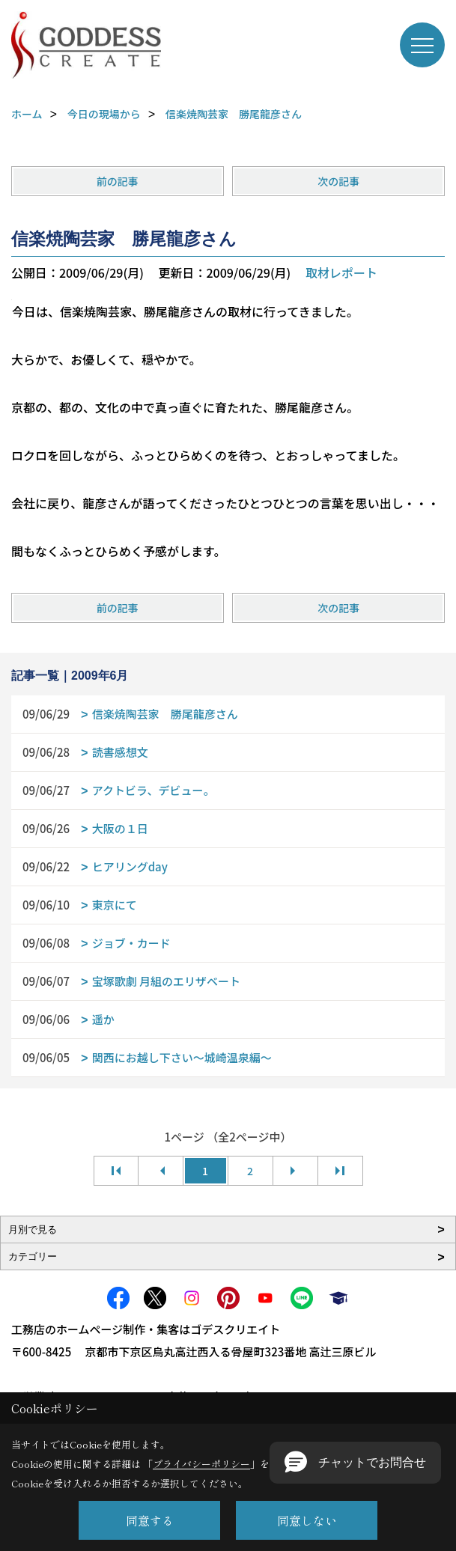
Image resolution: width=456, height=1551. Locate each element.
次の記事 (338, 181)
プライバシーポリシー (201, 1464)
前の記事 (118, 181)
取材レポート (341, 272)
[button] (355, 1463)
